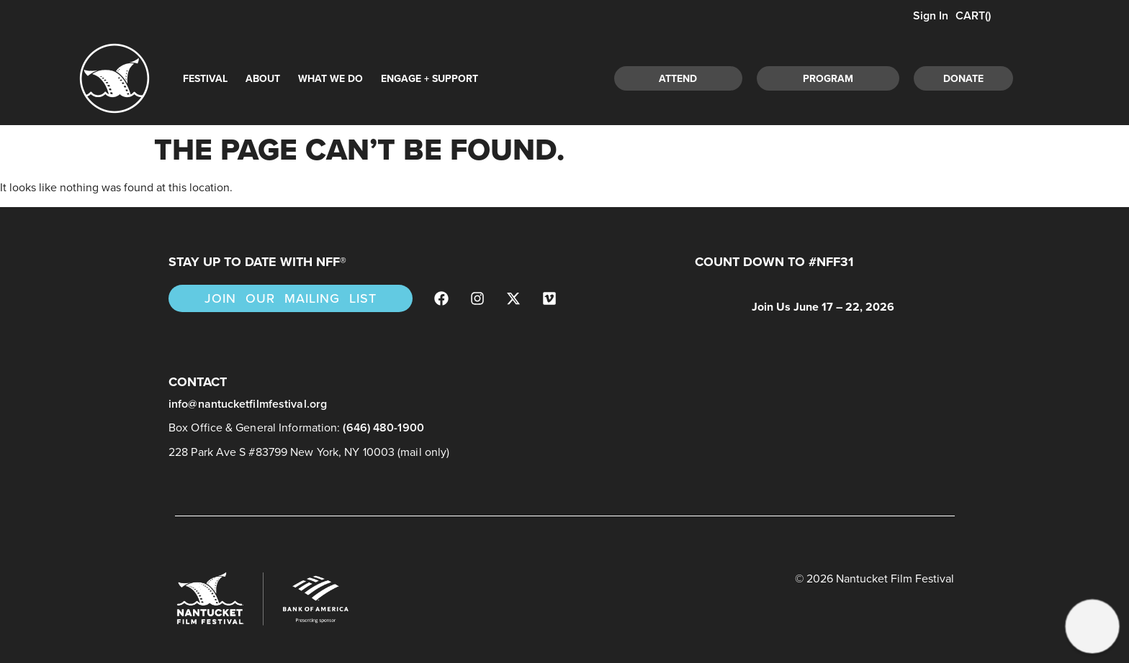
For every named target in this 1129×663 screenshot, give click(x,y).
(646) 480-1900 (383, 427)
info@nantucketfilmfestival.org (247, 403)
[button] (1092, 626)
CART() (973, 15)
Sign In (929, 15)
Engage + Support (429, 79)
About (263, 79)
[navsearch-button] (1045, 76)
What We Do (330, 79)
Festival (205, 79)
